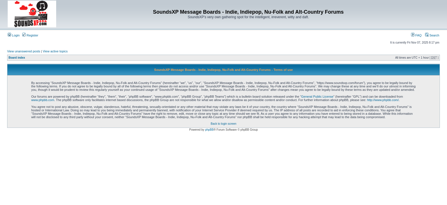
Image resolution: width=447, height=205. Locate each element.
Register (30, 35)
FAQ (416, 35)
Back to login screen (223, 123)
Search (432, 35)
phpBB (209, 129)
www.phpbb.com (42, 100)
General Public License (317, 96)
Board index (17, 57)
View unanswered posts (23, 51)
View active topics (55, 51)
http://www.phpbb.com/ (383, 100)
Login (14, 35)
